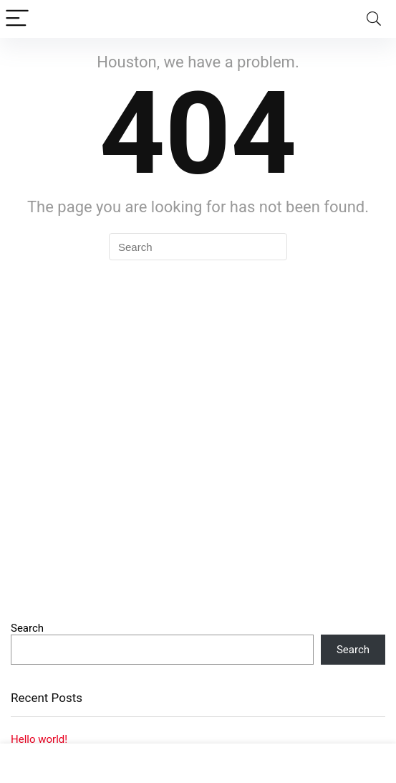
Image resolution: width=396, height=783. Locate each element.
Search (27, 628)
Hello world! (39, 739)
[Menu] (17, 19)
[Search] (374, 19)
